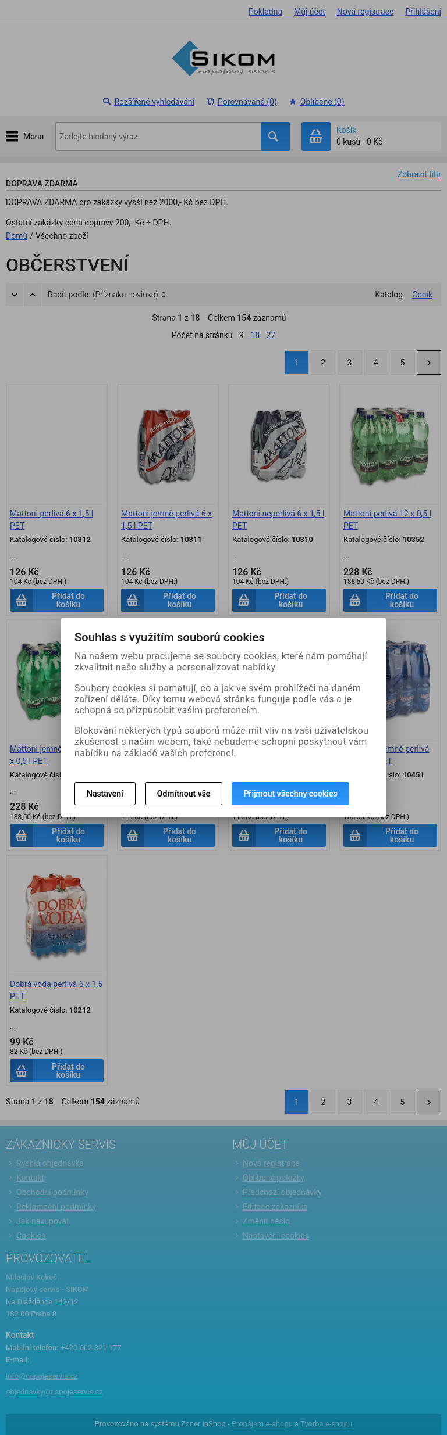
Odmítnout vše (184, 793)
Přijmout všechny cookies (290, 793)
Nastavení (105, 793)
